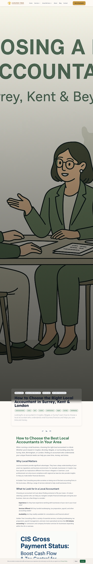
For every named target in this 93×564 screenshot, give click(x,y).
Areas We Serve (47, 3)
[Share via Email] (50, 431)
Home (30, 3)
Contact (65, 3)
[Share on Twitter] (42, 431)
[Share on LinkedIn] (46, 431)
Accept (82, 561)
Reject (76, 561)
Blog (60, 3)
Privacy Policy (64, 561)
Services (37, 3)
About (55, 3)
